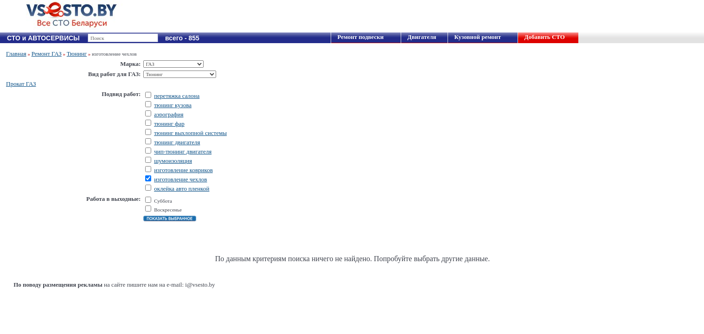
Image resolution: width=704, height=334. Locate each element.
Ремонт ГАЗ (47, 53)
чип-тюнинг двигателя (182, 151)
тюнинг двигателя (177, 142)
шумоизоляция (173, 160)
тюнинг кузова (173, 105)
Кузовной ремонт (477, 36)
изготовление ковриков (183, 170)
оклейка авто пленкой (181, 188)
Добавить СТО (544, 36)
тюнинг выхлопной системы (190, 132)
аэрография (168, 114)
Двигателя (421, 36)
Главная (16, 53)
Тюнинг (77, 53)
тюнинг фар (169, 123)
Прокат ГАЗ (21, 83)
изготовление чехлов (180, 179)
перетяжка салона (176, 95)
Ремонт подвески (360, 36)
